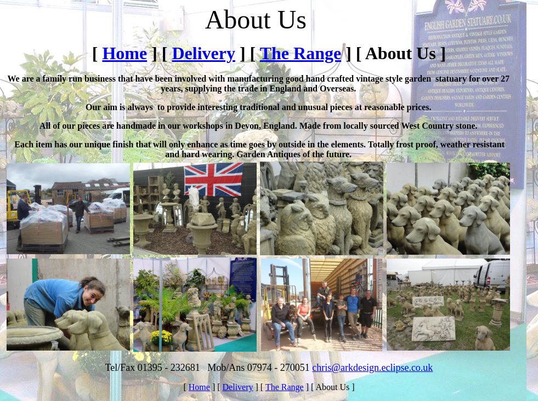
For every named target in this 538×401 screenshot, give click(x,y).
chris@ (326, 367)
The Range (300, 53)
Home (124, 53)
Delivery (203, 53)
